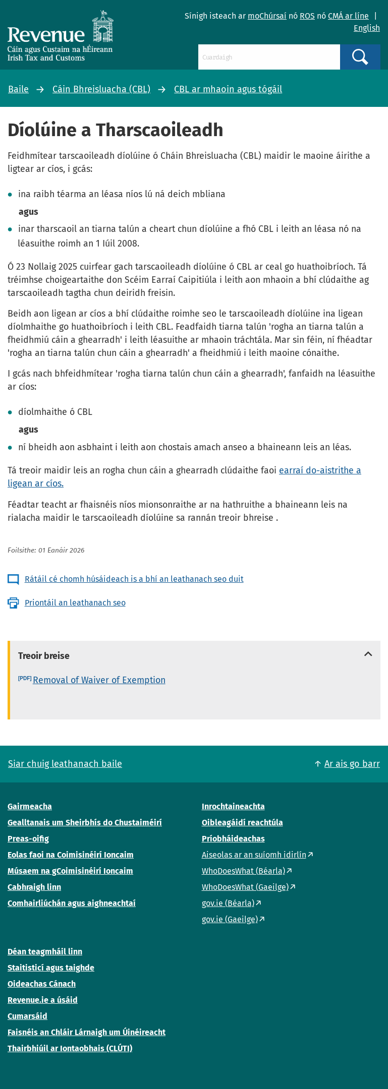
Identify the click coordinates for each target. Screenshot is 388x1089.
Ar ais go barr (352, 763)
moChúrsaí (267, 16)
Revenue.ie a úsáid (43, 1000)
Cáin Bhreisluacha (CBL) (101, 89)
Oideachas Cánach (42, 984)
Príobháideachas (233, 838)
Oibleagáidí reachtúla (242, 822)
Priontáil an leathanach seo (75, 603)
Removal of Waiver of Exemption (99, 680)
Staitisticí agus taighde (51, 968)
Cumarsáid (27, 1016)
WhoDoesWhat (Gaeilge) (245, 887)
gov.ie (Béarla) (228, 903)
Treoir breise (44, 655)
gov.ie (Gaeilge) (230, 919)
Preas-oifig (28, 838)
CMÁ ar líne (348, 16)
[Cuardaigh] (269, 57)
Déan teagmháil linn (45, 951)
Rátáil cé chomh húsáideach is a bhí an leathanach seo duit (134, 579)
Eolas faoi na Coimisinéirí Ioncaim (71, 855)
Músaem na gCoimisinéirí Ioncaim (70, 871)
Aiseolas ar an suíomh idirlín (254, 855)
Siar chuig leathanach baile (65, 763)
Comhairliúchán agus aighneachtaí (72, 903)
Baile (18, 89)
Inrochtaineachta (233, 806)
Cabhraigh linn (34, 887)
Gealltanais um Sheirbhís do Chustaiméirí (85, 822)
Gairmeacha (30, 806)
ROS (307, 16)
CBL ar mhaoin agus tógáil (228, 89)
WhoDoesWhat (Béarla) (243, 871)
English (367, 28)
